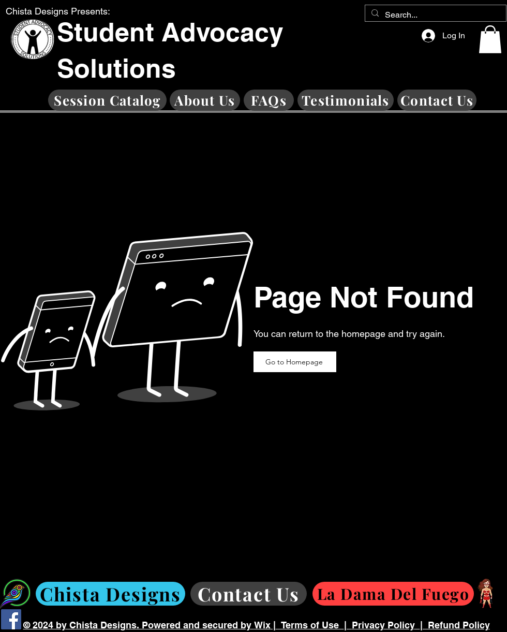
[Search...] (434, 15)
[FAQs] (269, 100)
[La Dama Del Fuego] (393, 594)
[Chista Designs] (110, 594)
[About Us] (205, 100)
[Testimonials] (345, 100)
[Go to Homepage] (295, 361)
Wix (262, 625)
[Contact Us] (436, 100)
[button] (490, 39)
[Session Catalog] (107, 100)
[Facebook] (11, 619)
